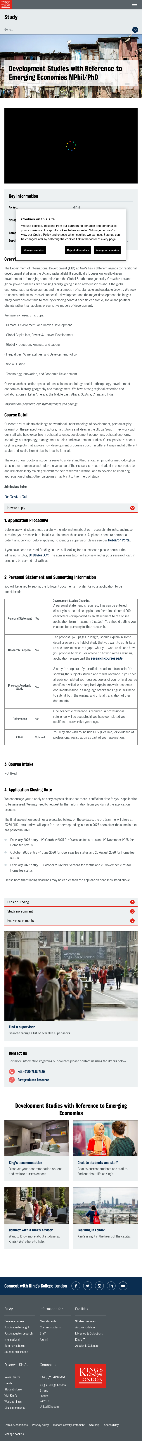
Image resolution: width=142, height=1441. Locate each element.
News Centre (19, 1378)
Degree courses (19, 1322)
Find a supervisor (22, 1027)
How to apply (16, 508)
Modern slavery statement (69, 1425)
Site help (94, 1425)
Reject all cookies (78, 250)
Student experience (19, 1352)
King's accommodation (25, 1162)
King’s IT (90, 1340)
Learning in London (91, 1230)
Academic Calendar (90, 1346)
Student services (90, 1322)
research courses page (106, 658)
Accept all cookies (107, 250)
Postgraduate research (19, 1334)
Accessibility (111, 1425)
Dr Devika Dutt (16, 497)
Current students (55, 1328)
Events (19, 1384)
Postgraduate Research (33, 1079)
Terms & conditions (16, 1425)
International (19, 1340)
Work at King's (19, 1402)
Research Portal (119, 540)
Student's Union (19, 1390)
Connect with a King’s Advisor (31, 1230)
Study (11, 17)
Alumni (55, 1340)
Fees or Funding (18, 902)
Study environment (20, 911)
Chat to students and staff (98, 1162)
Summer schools (19, 1346)
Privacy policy (40, 1425)
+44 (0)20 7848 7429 (31, 1071)
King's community (19, 1408)
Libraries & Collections (90, 1334)
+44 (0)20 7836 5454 (52, 1377)
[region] (71, 235)
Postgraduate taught (19, 1328)
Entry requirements (20, 921)
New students (55, 1322)
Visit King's (19, 1396)
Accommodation (90, 1328)
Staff (55, 1334)
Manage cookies (14, 1434)
